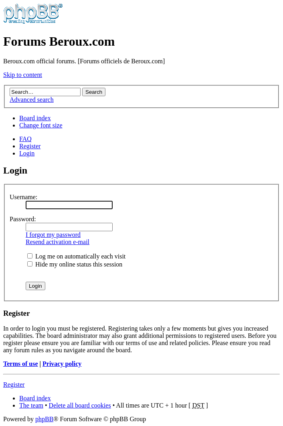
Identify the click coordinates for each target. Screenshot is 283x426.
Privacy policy (61, 363)
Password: (23, 219)
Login (26, 153)
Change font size (41, 125)
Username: (23, 197)
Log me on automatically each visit (76, 256)
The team (31, 405)
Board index (35, 118)
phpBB (44, 419)
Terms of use (20, 363)
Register (29, 146)
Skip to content (22, 74)
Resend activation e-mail (57, 241)
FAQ (25, 138)
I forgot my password (53, 234)
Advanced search (32, 99)
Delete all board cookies (80, 405)
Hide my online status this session (74, 264)
